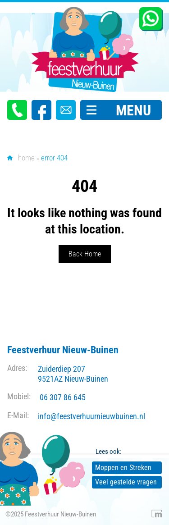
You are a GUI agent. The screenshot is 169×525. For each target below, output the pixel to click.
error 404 (54, 158)
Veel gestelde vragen (126, 482)
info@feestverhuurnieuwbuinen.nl (91, 416)
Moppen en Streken (123, 467)
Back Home (85, 254)
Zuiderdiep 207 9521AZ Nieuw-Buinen (73, 373)
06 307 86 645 (63, 397)
